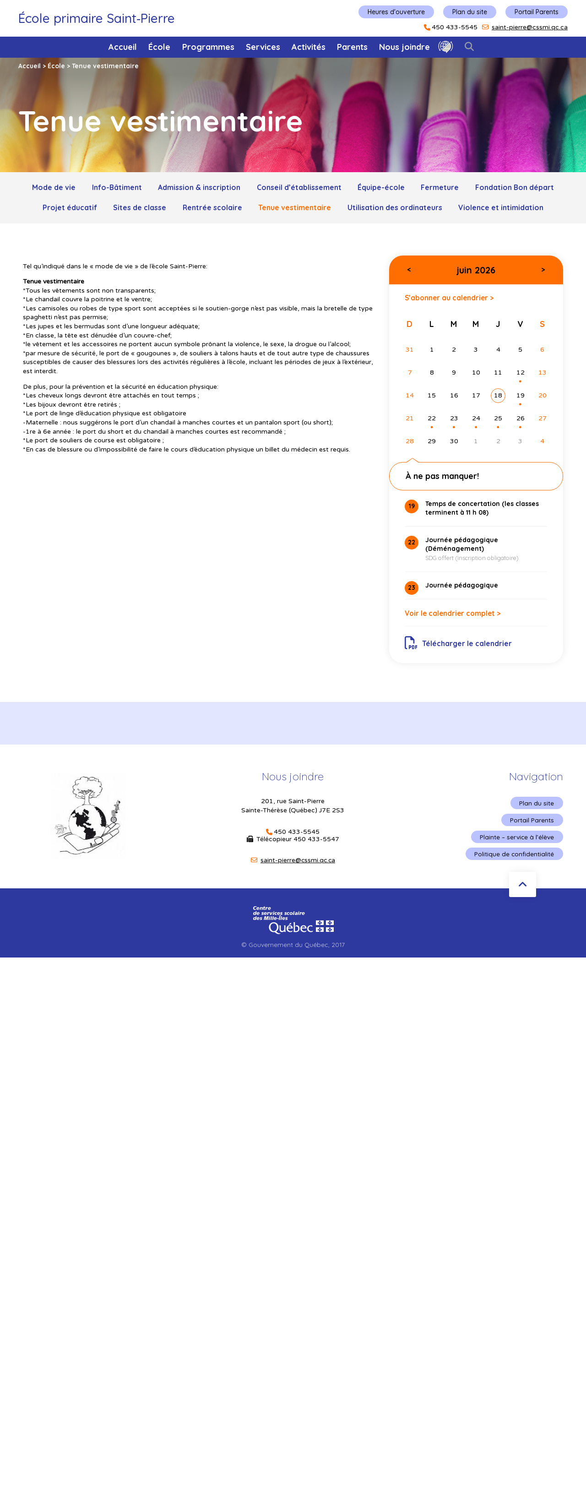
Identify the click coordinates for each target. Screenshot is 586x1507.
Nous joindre (404, 47)
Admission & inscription (198, 187)
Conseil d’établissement (299, 187)
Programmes (208, 47)
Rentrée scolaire (212, 208)
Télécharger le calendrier (459, 646)
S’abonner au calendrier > (451, 299)
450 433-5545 (454, 27)
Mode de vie (50, 187)
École (159, 47)
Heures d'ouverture (396, 12)
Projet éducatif (67, 208)
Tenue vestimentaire (295, 208)
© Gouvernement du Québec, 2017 (293, 950)
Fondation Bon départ (517, 187)
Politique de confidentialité (514, 859)
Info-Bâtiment (114, 187)
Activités (309, 47)
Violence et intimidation (503, 208)
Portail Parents (537, 12)
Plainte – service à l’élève (516, 842)
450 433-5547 (316, 843)
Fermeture (442, 187)
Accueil (123, 47)
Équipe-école (382, 187)
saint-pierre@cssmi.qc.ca (530, 27)
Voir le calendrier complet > (455, 616)
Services (263, 47)
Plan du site (469, 12)
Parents (352, 47)
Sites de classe (138, 208)
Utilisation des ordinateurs (396, 208)
